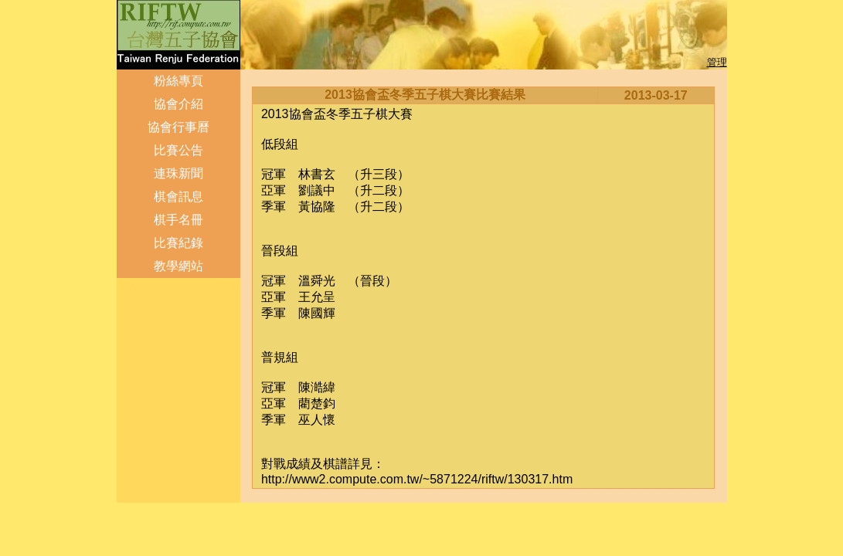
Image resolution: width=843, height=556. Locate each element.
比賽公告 (178, 150)
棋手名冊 (178, 219)
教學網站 (178, 266)
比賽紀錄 (178, 242)
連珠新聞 (178, 173)
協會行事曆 (178, 127)
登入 (128, 286)
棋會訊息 (178, 196)
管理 (717, 62)
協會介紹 (178, 103)
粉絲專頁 (178, 80)
